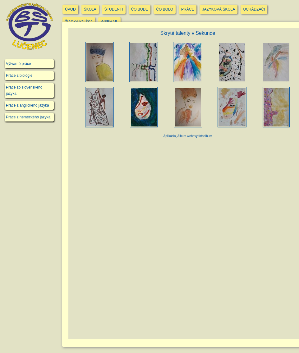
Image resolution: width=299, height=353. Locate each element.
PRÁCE (187, 9)
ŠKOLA (90, 9)
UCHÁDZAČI (254, 9)
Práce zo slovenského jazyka (24, 90)
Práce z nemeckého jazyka (28, 117)
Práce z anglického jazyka (27, 105)
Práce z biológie (19, 75)
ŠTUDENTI (113, 9)
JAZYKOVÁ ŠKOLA (218, 9)
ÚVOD (70, 9)
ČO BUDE (139, 9)
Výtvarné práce (18, 64)
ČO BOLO (164, 9)
